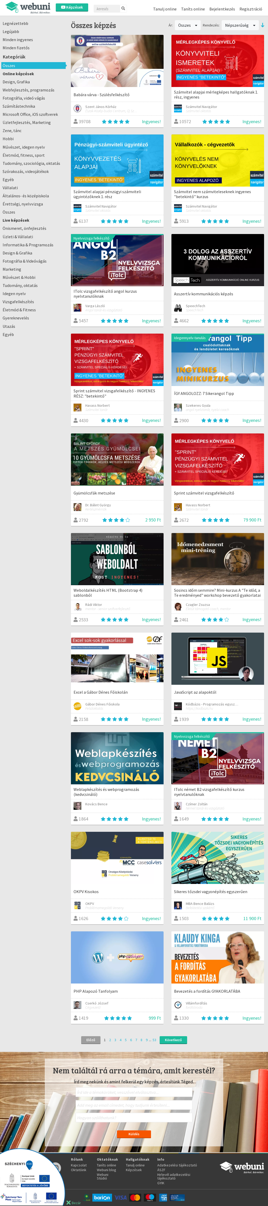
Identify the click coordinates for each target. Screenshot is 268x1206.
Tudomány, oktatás (20, 285)
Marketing (12, 269)
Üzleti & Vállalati (18, 236)
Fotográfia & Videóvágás (25, 261)
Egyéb (8, 179)
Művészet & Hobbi (19, 277)
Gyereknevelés (16, 317)
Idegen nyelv (14, 293)
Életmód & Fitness (19, 309)
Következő (173, 1039)
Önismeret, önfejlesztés (24, 228)
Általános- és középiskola (26, 195)
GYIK (160, 1183)
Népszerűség (240, 25)
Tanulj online (165, 9)
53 (154, 1039)
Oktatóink (78, 1169)
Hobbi (8, 138)
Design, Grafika (16, 81)
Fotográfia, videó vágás (24, 98)
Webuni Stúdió (102, 1176)
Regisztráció (250, 9)
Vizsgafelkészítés (18, 301)
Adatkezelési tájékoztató (177, 1165)
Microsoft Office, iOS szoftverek (30, 114)
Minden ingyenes (18, 39)
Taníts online (193, 9)
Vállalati (10, 187)
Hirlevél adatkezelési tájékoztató (173, 1176)
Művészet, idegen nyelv (24, 147)
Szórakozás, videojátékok (26, 171)
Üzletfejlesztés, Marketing (27, 122)
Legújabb (11, 31)
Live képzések (16, 220)
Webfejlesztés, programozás (28, 90)
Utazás (9, 326)
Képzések (72, 7)
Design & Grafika (17, 253)
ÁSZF (161, 1169)
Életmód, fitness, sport (24, 155)
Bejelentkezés (222, 9)
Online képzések (18, 73)
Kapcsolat (79, 1165)
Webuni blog (106, 1169)
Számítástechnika (19, 106)
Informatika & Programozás (28, 244)
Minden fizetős (16, 47)
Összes (9, 65)
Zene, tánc (12, 130)
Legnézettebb (15, 23)
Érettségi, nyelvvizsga (23, 204)
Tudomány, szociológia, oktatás (31, 163)
